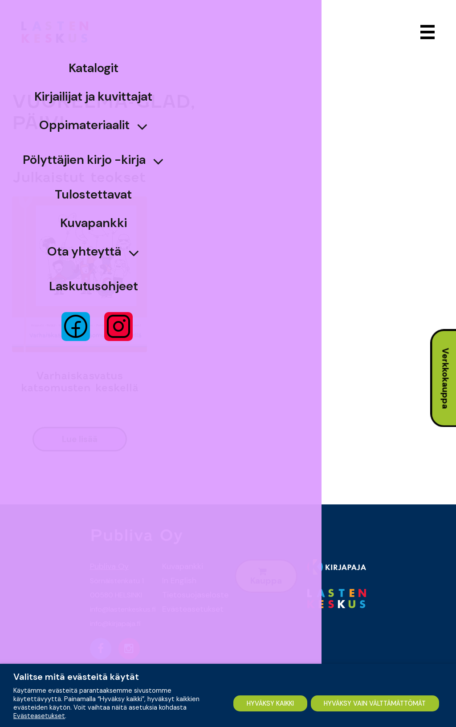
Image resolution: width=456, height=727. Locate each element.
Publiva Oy (109, 566)
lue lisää (80, 439)
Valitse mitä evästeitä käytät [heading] (76, 653)
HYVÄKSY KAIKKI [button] (56, 708)
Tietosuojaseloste (191, 594)
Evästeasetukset (191, 609)
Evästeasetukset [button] (39, 692)
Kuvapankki (182, 566)
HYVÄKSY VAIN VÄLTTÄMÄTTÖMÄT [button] (176, 708)
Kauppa (266, 576)
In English (179, 580)
